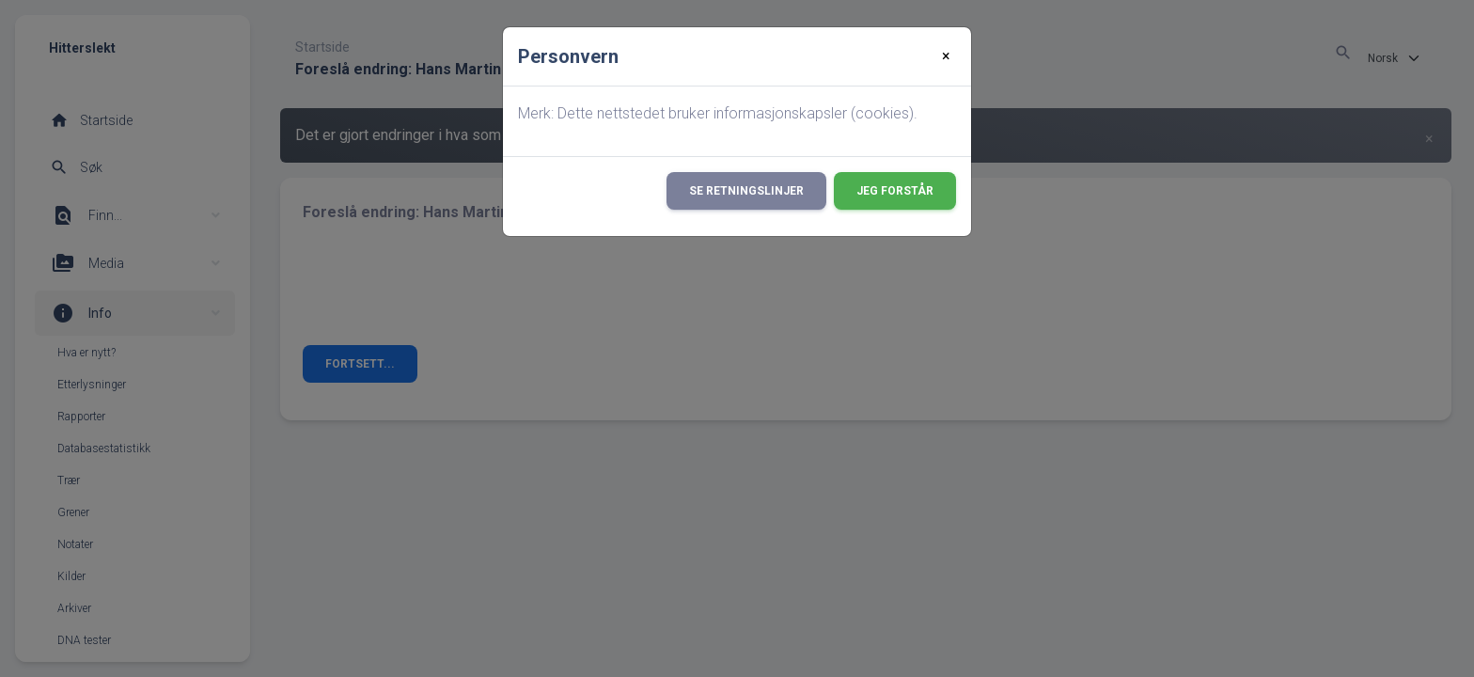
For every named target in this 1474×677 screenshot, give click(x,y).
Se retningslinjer (746, 190)
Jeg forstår (894, 190)
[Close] (946, 56)
